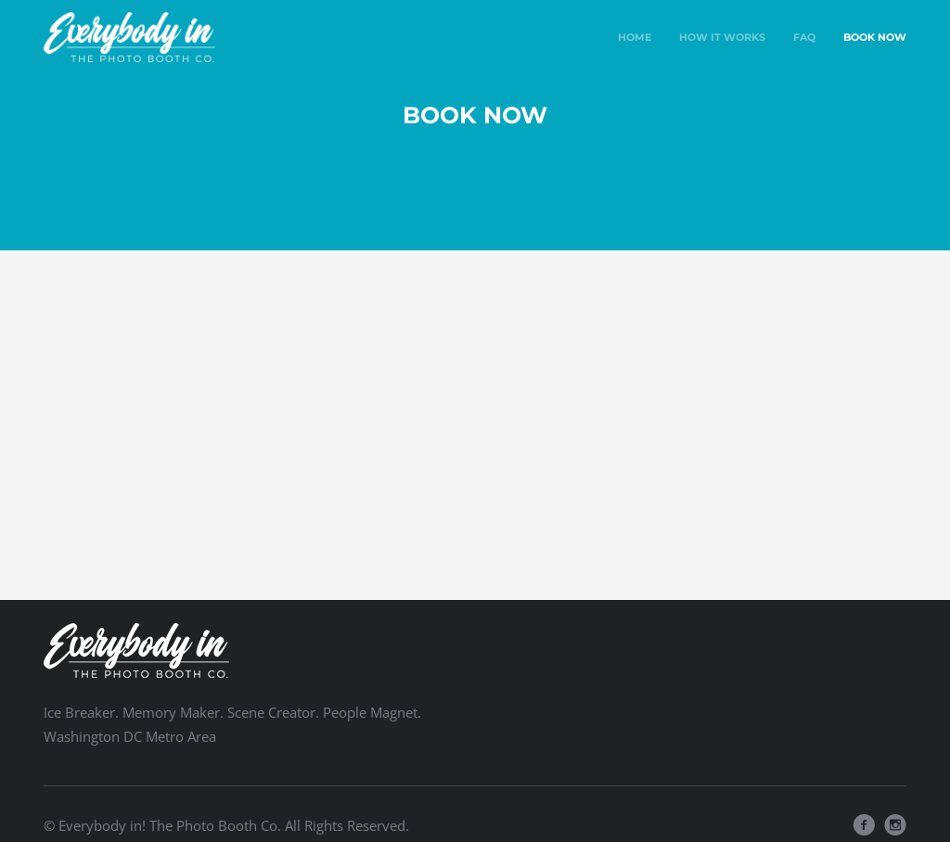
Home (634, 37)
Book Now (874, 37)
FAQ (804, 37)
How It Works (722, 37)
